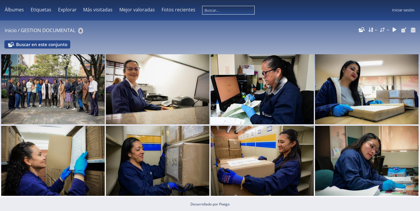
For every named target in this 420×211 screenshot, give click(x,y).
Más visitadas (98, 9)
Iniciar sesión (403, 10)
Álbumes (14, 9)
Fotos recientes (178, 9)
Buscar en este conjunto (41, 44)
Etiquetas (41, 9)
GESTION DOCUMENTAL (48, 30)
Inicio (11, 30)
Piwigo (224, 204)
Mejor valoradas (137, 9)
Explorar (67, 9)
